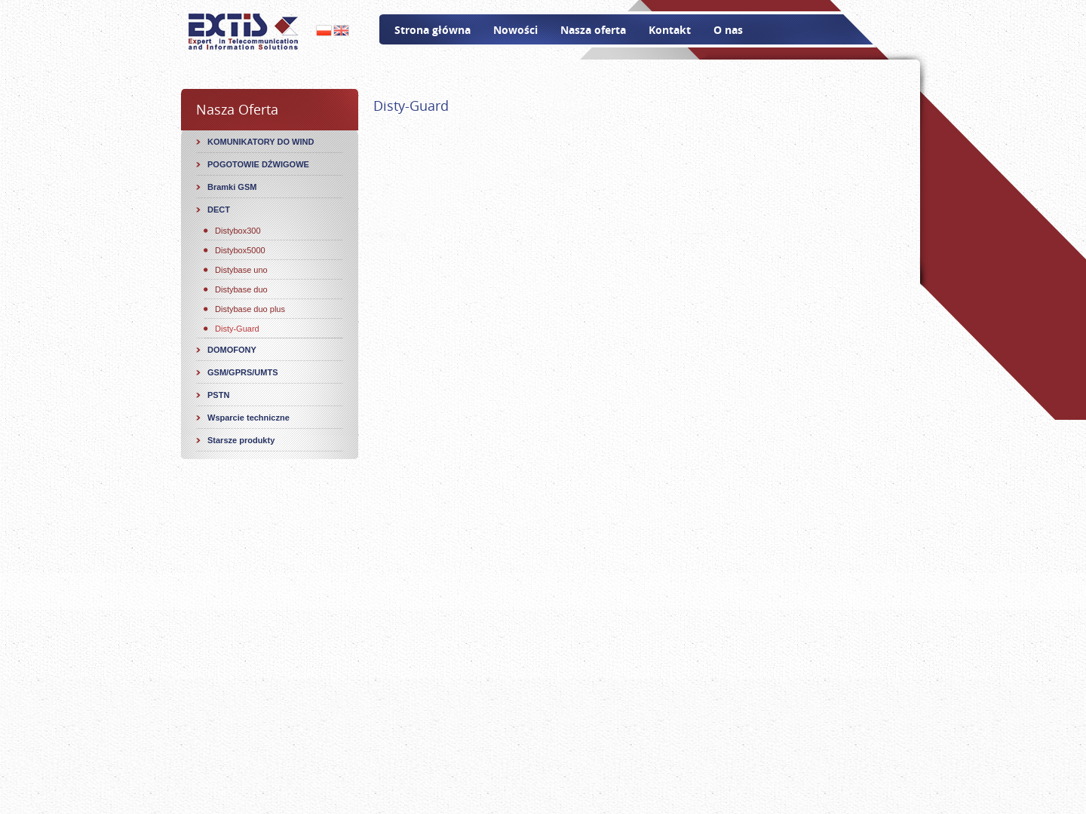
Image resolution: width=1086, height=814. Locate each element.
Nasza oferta (593, 30)
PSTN (218, 394)
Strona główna (432, 30)
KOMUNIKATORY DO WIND (260, 141)
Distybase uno (241, 269)
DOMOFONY (231, 349)
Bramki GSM (231, 186)
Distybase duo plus (250, 309)
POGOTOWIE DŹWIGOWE (258, 164)
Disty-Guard (237, 328)
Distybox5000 (240, 250)
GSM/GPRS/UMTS (242, 372)
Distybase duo (241, 289)
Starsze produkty (241, 440)
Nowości (515, 30)
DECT (218, 209)
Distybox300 (238, 230)
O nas (728, 30)
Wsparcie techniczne (248, 417)
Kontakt (670, 30)
